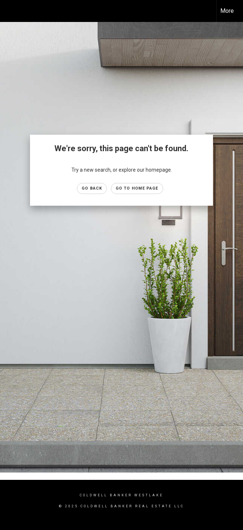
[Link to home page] (9, 11)
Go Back (92, 188)
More (227, 10)
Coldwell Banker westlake (121, 495)
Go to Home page (137, 188)
